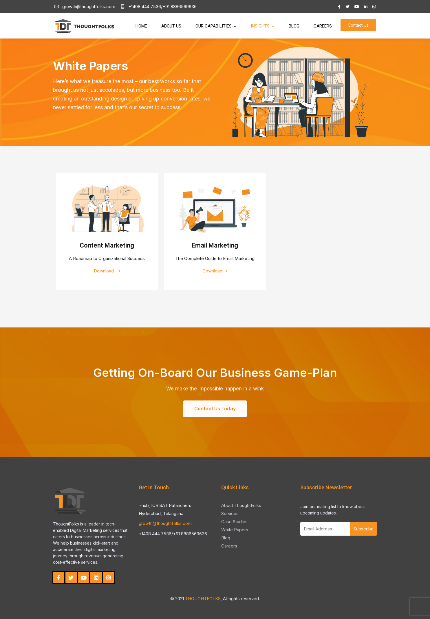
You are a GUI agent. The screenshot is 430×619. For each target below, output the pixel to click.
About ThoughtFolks (241, 505)
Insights (260, 26)
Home (141, 26)
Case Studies (234, 521)
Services (230, 513)
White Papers (234, 529)
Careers (323, 26)
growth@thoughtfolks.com (165, 523)
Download (107, 271)
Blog (294, 26)
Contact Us (358, 25)
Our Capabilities (213, 26)
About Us (171, 26)
